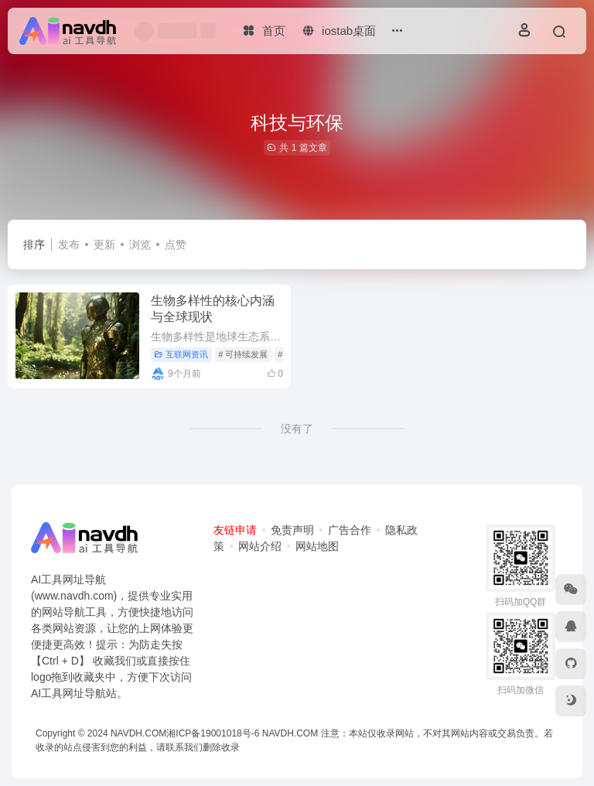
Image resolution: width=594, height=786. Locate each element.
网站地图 (317, 546)
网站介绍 (260, 546)
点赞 (175, 244)
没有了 (297, 428)
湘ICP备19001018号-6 (212, 733)
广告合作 (349, 530)
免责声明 (292, 530)
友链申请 (235, 530)
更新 (104, 244)
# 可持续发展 (243, 354)
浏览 (140, 244)
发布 (69, 244)
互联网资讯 (181, 354)
